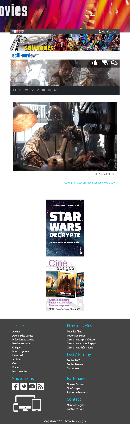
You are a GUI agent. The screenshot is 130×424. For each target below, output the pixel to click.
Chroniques (73, 368)
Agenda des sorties (22, 336)
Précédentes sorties (23, 340)
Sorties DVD (73, 360)
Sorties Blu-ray (75, 364)
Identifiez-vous (108, 32)
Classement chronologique (81, 344)
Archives (17, 360)
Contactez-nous (75, 409)
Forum (15, 368)
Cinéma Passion (75, 384)
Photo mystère (20, 352)
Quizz (15, 363)
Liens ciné (17, 355)
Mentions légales (76, 405)
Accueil (16, 332)
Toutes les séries (76, 336)
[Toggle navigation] (114, 55)
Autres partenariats (77, 392)
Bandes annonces (22, 344)
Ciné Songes (73, 388)
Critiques (17, 348)
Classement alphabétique (81, 340)
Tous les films (74, 332)
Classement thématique (80, 348)
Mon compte (19, 371)
